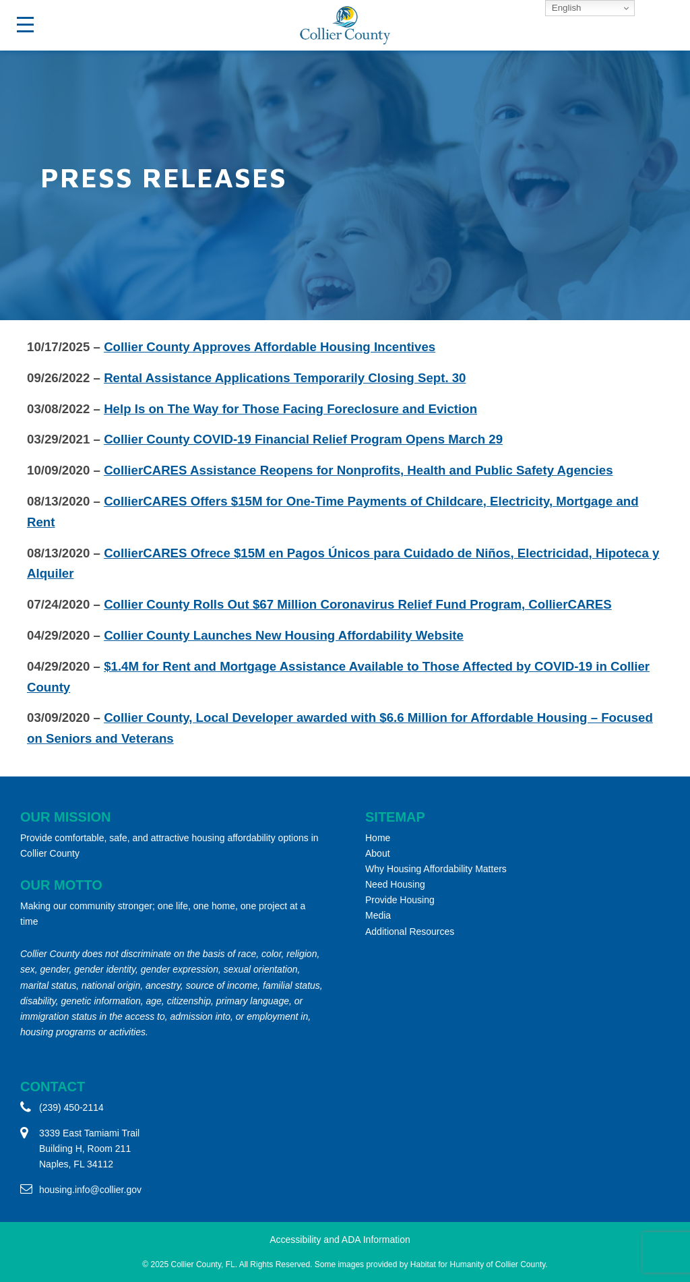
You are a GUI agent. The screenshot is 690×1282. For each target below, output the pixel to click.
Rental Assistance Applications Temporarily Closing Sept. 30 (285, 378)
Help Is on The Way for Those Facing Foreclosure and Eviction (290, 409)
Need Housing (395, 884)
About (377, 853)
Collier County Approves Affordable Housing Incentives (269, 347)
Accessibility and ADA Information (340, 1239)
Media (378, 915)
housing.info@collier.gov (90, 1189)
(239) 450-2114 (71, 1107)
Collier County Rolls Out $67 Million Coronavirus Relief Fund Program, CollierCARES (358, 604)
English (565, 8)
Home (377, 837)
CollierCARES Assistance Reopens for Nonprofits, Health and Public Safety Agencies (358, 470)
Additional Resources (409, 931)
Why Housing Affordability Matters (436, 868)
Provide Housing (400, 899)
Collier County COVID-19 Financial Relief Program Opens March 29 (303, 439)
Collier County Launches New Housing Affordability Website (284, 635)
